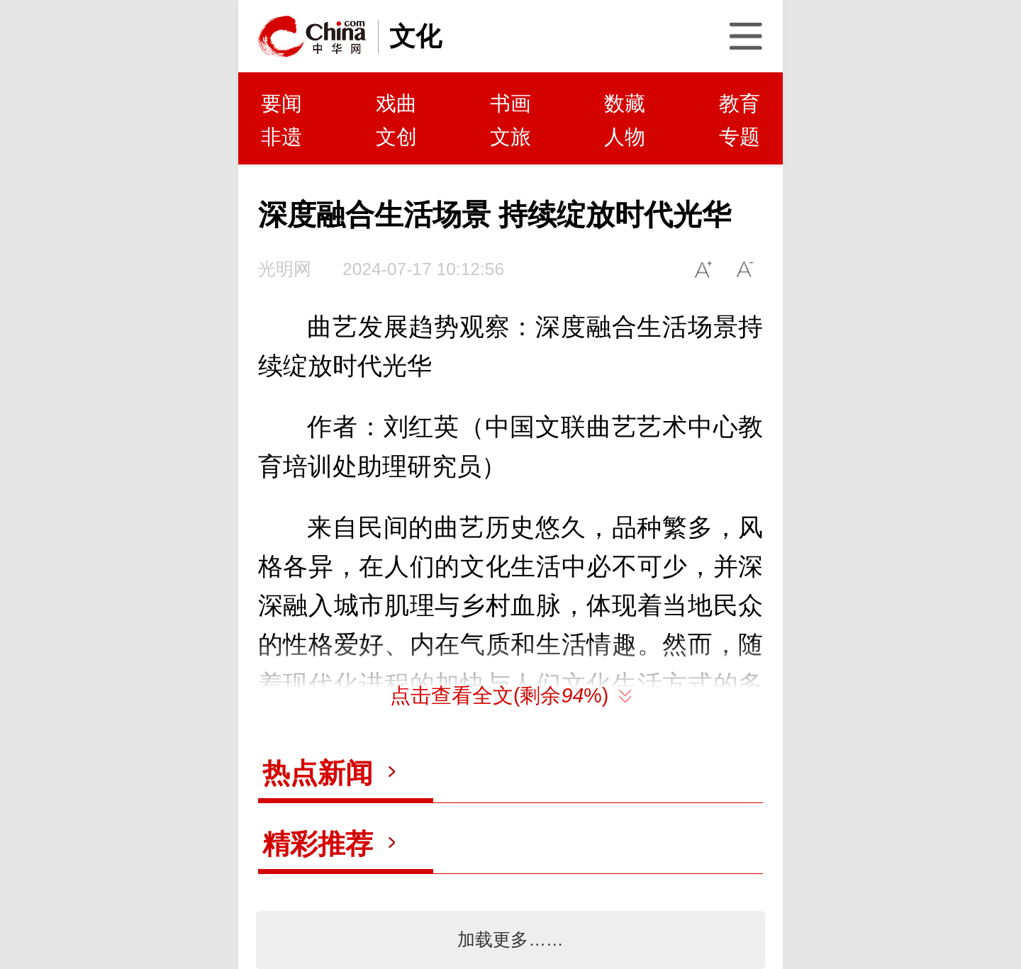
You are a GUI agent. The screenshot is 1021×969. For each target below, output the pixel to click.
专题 (739, 136)
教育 (739, 103)
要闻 (281, 103)
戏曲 (396, 103)
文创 (396, 136)
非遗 (281, 136)
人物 (624, 136)
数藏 (624, 103)
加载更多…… (510, 939)
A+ (703, 269)
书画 (510, 103)
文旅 (510, 136)
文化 (415, 36)
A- (745, 269)
